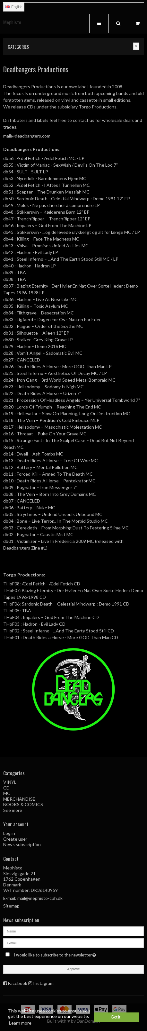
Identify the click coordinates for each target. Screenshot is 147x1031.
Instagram (43, 983)
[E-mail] (73, 942)
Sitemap (11, 905)
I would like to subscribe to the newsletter (62, 953)
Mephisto (12, 22)
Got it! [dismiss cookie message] (116, 1017)
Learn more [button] (20, 1023)
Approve (73, 969)
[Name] (73, 930)
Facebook (17, 983)
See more (12, 810)
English (13, 7)
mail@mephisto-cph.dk (40, 898)
